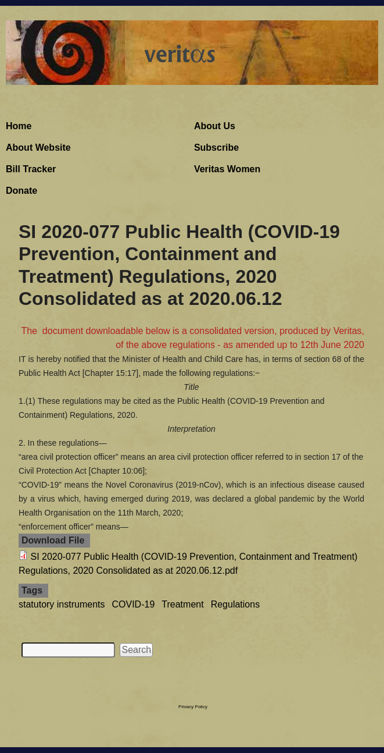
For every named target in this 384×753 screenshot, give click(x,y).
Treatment (182, 604)
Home (18, 126)
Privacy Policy (192, 706)
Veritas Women (227, 169)
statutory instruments (62, 604)
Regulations (235, 604)
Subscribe (216, 147)
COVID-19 (133, 604)
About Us (214, 126)
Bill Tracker (31, 169)
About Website (38, 147)
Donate (21, 191)
